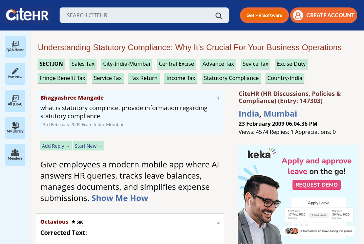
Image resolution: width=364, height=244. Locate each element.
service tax (108, 78)
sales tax (82, 63)
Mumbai (280, 113)
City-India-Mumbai (126, 63)
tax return (143, 78)
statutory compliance (231, 78)
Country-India (285, 78)
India (249, 113)
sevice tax (256, 63)
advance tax (218, 63)
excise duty (291, 63)
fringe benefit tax (62, 78)
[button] (264, 15)
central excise (176, 63)
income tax (180, 78)
